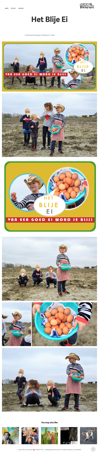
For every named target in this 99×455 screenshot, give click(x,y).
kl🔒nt (13, 8)
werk (6, 8)
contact (21, 8)
